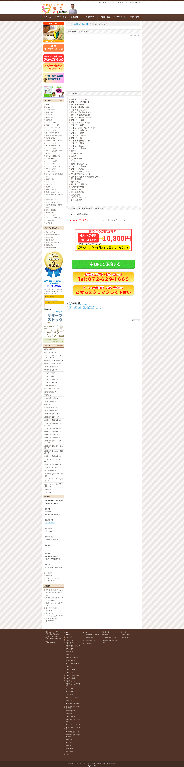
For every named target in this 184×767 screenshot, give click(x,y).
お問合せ (49, 223)
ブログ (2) (47, 492)
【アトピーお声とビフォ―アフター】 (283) (53, 356)
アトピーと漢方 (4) (50, 385)
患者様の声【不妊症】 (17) (52, 420)
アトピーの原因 (77, 169)
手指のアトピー (77, 161)
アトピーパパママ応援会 (54, 218)
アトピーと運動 (77, 133)
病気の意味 (75, 195)
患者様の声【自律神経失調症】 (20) (52, 424)
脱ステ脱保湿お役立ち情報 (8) (53, 360)
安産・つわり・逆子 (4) (51, 389)
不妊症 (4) (47, 395)
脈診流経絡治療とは (52, 242)
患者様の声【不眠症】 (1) (52, 431)
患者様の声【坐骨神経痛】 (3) (53, 438)
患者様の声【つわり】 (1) (52, 414)
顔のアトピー (76, 151)
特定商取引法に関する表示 (110, 641)
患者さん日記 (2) (49, 349)
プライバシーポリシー (53, 578)
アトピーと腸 (76, 138)
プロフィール (50, 115)
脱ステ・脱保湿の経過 (80, 107)
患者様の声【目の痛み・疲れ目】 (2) (53, 447)
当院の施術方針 (77, 187)
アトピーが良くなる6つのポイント (55, 152)
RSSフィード (126, 634)
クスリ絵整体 (76, 200)
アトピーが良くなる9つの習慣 (83, 128)
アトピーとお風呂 (78, 135)
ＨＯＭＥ (70, 24)
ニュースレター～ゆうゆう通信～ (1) (53, 480)
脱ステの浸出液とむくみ (81, 112)
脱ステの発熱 (50, 138)
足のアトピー (76, 159)
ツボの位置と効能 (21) (51, 398)
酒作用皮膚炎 (50, 179)
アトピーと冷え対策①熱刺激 (54, 175)
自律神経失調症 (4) (50, 392)
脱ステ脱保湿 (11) (50, 352)
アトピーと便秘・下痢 (80, 141)
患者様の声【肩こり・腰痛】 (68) (53, 460)
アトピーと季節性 (78, 125)
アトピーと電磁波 (78, 166)
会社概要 (49, 573)
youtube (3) (48, 489)
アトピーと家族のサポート (82, 130)
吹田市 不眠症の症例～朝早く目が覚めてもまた (83, 306)
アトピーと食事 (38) (50, 370)
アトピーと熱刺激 (78, 148)
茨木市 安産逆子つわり (80, 174)
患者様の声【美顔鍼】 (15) (52, 456)
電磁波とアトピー (52, 200)
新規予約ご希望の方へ (80, 184)
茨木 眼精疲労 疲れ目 (81, 171)
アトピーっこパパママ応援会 (73, 720)
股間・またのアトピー (80, 164)
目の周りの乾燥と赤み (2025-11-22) (53, 609)
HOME (48, 104)
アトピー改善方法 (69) (51, 367)
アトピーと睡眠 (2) (50, 376)
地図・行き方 (50, 112)
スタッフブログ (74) (50, 467)
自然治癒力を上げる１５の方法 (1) (54, 475)
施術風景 (49, 120)
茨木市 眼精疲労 (51, 210)
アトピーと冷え (77, 146)
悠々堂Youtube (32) (50, 407)
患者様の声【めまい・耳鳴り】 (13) (52, 442)
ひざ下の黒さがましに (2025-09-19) (53, 620)
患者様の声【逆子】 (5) (51, 417)
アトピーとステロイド (80, 102)
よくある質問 (88, 643)
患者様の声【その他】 (81, 24)
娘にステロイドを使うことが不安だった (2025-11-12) (54, 614)
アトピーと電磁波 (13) (51, 379)
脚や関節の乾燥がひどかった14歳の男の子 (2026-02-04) (54, 592)
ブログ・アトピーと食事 (73, 724)
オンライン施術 (51, 122)
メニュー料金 (50, 107)
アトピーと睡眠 (77, 143)
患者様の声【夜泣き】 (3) (52, 428)
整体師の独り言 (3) (50, 470)
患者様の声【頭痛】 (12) (52, 434)
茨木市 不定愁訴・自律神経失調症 (85, 177)
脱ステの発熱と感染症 (80, 115)
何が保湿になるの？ (79, 110)
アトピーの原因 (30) (50, 382)
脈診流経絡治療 (77, 192)
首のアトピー (76, 153)
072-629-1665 (50, 523)
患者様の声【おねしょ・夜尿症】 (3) (53, 452)
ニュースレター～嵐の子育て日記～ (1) (53, 485)
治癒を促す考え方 (78, 197)
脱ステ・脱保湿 (77, 105)
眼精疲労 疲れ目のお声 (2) (53, 363)
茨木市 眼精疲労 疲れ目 (73, 728)
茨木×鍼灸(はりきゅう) (53, 281)
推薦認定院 (49, 117)
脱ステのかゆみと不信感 (81, 117)
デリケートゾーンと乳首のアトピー (54, 196)
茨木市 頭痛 (76, 179)
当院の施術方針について (54, 237)
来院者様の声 (50, 109)
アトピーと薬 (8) (49, 373)
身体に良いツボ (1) (50, 401)
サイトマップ (50, 581)
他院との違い (76, 190)
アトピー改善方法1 (90, 640)
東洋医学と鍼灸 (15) (50, 410)
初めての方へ (76, 182)
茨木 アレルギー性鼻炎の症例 (78, 304)
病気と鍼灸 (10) (49, 404)
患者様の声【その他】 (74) (52, 464)
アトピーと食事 (77, 120)
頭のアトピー (76, 156)
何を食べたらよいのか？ (81, 123)
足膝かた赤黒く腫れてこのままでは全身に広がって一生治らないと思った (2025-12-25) (54, 601)
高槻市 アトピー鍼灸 (79, 99)
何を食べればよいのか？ (54, 146)
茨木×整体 (53, 283)
